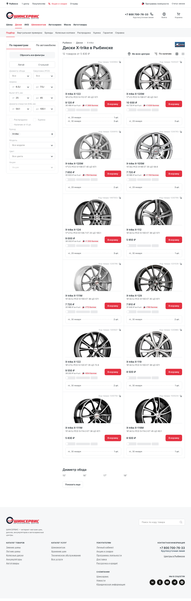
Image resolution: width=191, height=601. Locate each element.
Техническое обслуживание (66, 555)
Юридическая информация (110, 584)
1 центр (25, 3)
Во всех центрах (138, 54)
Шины (9, 24)
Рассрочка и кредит (107, 563)
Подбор (10, 32)
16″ (84, 475)
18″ (125, 475)
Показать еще (72, 484)
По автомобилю (46, 45)
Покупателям (38, 3)
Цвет (11, 151)
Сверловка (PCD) (41, 71)
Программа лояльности (155, 4)
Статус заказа (178, 3)
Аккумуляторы (14, 559)
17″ (105, 475)
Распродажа (84, 32)
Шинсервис (22, 15)
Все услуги (57, 559)
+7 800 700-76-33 (172, 547)
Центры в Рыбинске (174, 556)
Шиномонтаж (38, 24)
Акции (12, 162)
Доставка (101, 559)
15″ (64, 475)
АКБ (26, 24)
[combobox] (12, 75)
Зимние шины (13, 547)
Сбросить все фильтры (32, 55)
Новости (100, 580)
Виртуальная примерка (29, 32)
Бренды (49, 32)
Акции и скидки (57, 3)
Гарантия (108, 32)
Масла (67, 24)
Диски (18, 24)
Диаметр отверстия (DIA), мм (22, 104)
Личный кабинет (105, 547)
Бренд (12, 129)
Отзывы (74, 3)
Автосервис (55, 24)
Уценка (97, 32)
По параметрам (18, 45)
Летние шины (13, 551)
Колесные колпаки (65, 32)
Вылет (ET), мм (16, 93)
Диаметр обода (17, 71)
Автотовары (80, 24)
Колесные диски (14, 555)
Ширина (13, 82)
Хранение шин (58, 551)
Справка (119, 32)
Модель (13, 140)
